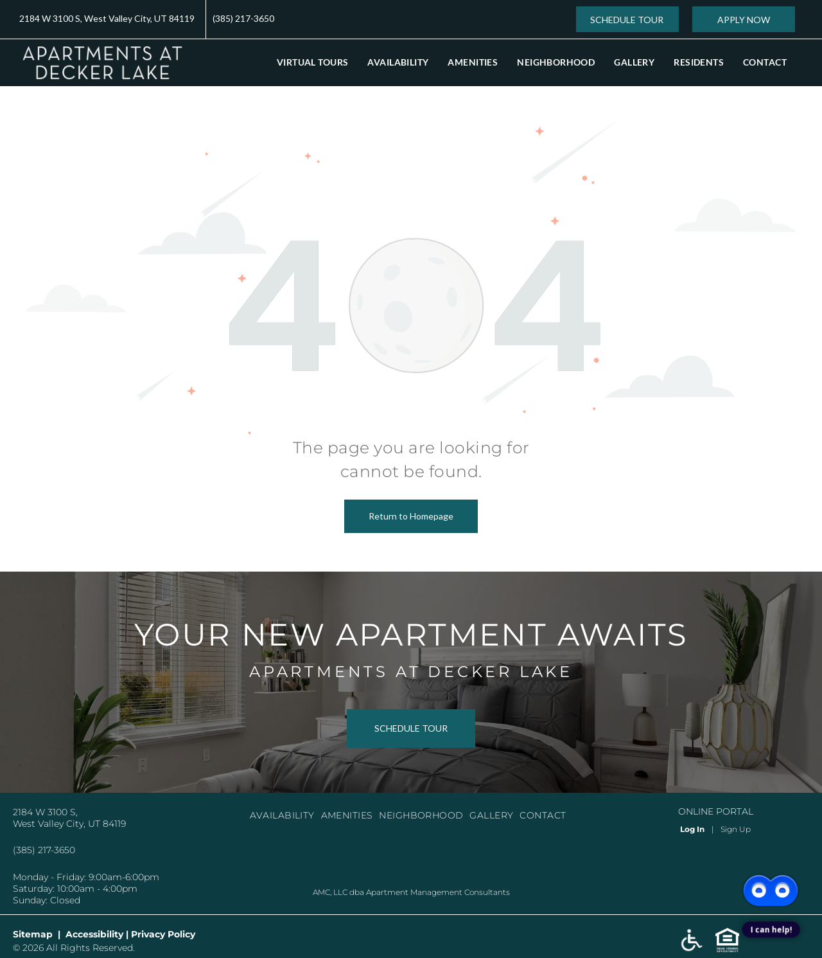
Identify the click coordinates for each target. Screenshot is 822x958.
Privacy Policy (163, 934)
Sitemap (33, 934)
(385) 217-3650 (243, 18)
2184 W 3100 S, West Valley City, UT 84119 (107, 18)
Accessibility (94, 934)
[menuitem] (312, 62)
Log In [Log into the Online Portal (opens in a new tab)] (692, 829)
